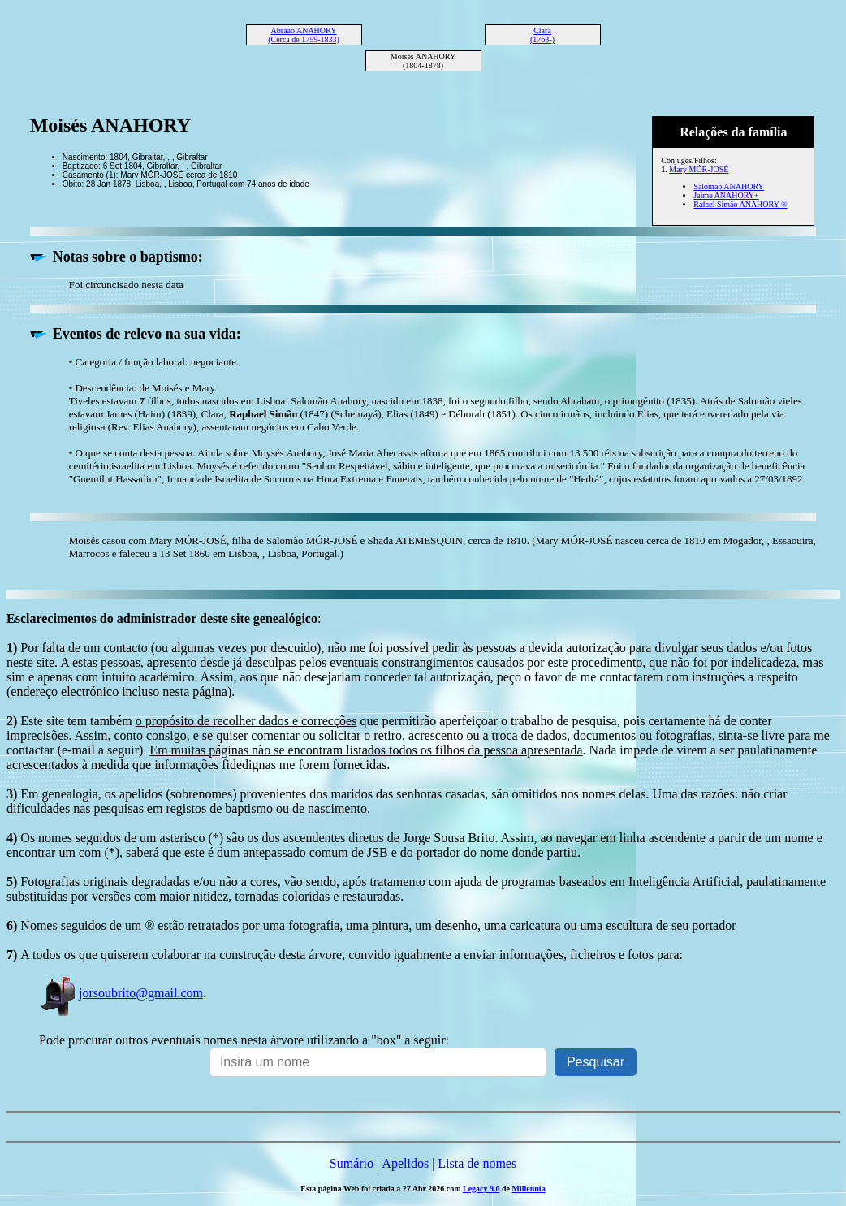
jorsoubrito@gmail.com (121, 993)
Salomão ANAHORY (728, 186)
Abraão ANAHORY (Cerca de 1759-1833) (303, 35)
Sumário (351, 1163)
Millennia (529, 1188)
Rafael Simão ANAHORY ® (740, 204)
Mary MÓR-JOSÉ (698, 169)
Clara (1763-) (542, 35)
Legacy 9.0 (481, 1188)
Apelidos (405, 1163)
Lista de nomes (477, 1163)
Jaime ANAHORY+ (725, 195)
